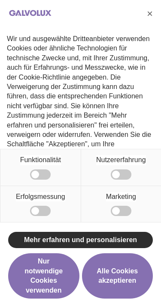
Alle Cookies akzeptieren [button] (117, 275)
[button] (150, 14)
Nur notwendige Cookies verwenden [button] (43, 275)
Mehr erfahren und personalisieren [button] (80, 239)
